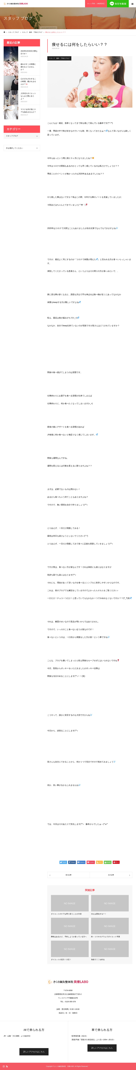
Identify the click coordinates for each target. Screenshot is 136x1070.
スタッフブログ (12, 136)
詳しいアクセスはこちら (34, 1052)
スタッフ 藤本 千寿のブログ (59, 58)
